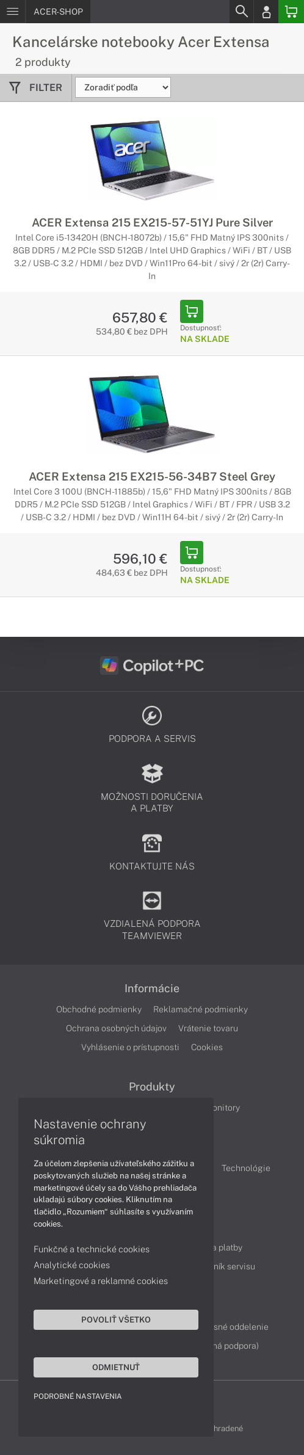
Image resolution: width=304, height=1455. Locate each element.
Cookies (207, 1047)
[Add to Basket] (191, 311)
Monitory (222, 1107)
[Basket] (291, 11)
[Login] (266, 11)
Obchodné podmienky (99, 1009)
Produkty (152, 1086)
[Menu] (12, 11)
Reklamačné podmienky (200, 1009)
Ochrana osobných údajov (116, 1028)
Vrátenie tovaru (208, 1028)
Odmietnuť (116, 1367)
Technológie (246, 1168)
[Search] (241, 11)
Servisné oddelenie (231, 1327)
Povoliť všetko (116, 1319)
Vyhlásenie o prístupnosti (130, 1047)
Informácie (152, 988)
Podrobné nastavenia (78, 1396)
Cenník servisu (226, 1266)
